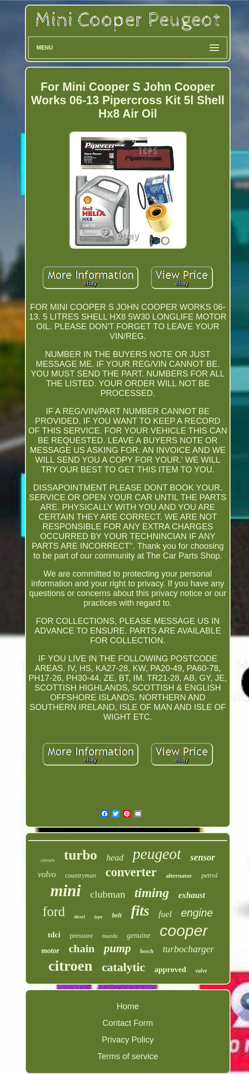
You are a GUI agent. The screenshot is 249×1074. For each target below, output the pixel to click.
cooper (184, 930)
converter (131, 872)
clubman (107, 894)
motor (50, 951)
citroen (70, 965)
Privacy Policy (128, 1039)
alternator (179, 875)
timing (152, 893)
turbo (80, 854)
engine (197, 913)
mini (65, 891)
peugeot (157, 854)
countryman (80, 875)
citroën (47, 860)
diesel (79, 916)
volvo (47, 874)
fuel (165, 914)
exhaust (191, 895)
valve (201, 970)
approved (171, 969)
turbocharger (188, 949)
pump (117, 948)
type (98, 916)
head (115, 857)
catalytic (123, 967)
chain (81, 948)
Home (128, 1006)
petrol (209, 875)
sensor (202, 857)
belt (117, 915)
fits (140, 911)
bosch (147, 951)
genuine (138, 935)
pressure (81, 935)
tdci (54, 934)
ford (54, 911)
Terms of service (127, 1056)
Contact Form (127, 1023)
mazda (110, 935)
